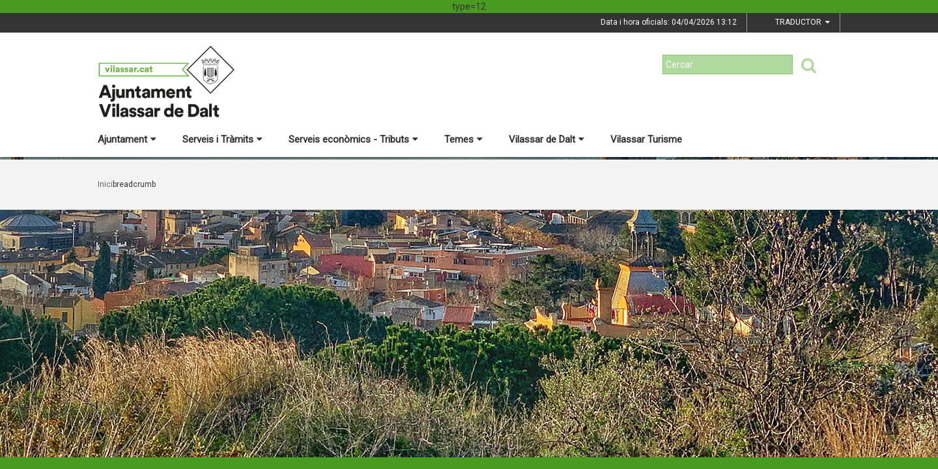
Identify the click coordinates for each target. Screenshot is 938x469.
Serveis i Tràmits (222, 139)
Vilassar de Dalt (546, 139)
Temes (463, 139)
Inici (105, 184)
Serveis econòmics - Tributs (353, 139)
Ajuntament (127, 139)
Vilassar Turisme (646, 139)
